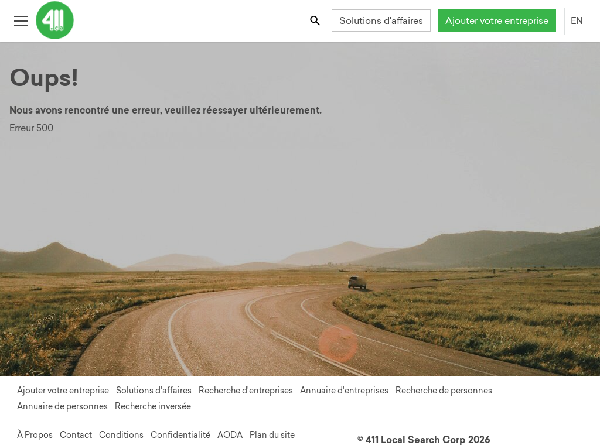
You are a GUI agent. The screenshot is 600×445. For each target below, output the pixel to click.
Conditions (121, 435)
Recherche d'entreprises (246, 390)
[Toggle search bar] (316, 20)
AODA (230, 435)
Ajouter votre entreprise (496, 20)
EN (577, 20)
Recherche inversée (153, 406)
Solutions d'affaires (381, 20)
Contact (76, 435)
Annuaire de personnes (62, 406)
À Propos (35, 435)
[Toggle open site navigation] (21, 20)
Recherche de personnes (444, 390)
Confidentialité (180, 435)
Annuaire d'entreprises (344, 390)
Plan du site (272, 435)
